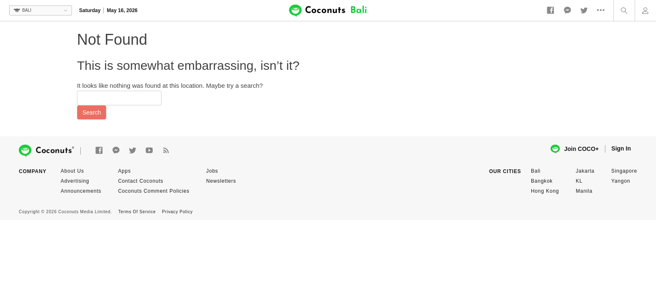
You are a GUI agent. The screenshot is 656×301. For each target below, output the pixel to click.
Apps (124, 171)
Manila (584, 191)
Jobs (212, 171)
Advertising (75, 181)
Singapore (624, 171)
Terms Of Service (137, 211)
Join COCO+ (575, 149)
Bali (536, 171)
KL (579, 181)
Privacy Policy (177, 211)
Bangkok (542, 181)
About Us (72, 171)
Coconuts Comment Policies (154, 191)
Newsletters (221, 181)
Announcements (81, 191)
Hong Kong (545, 191)
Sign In (621, 148)
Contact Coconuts (140, 181)
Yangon (620, 181)
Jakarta (585, 171)
